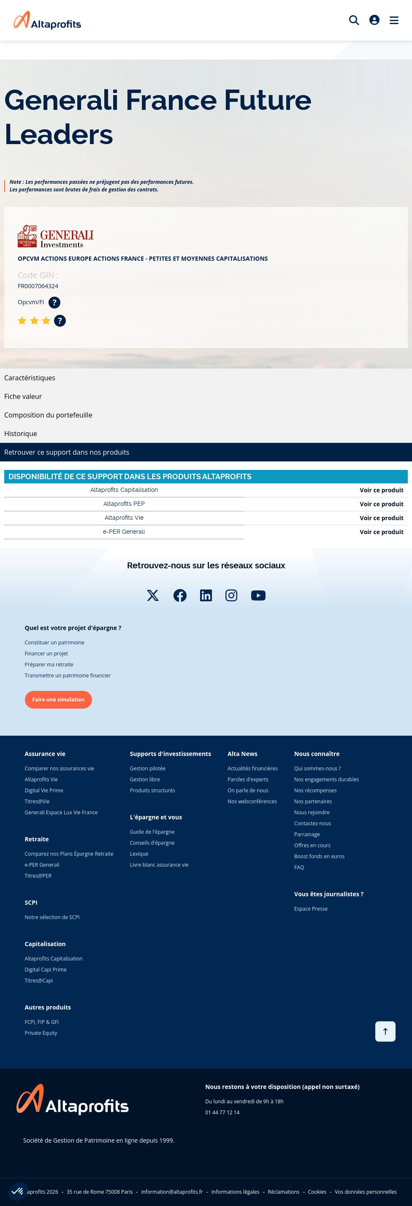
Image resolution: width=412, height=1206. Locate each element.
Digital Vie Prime (44, 790)
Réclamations (284, 1191)
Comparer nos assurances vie (59, 768)
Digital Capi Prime (46, 969)
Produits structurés (152, 790)
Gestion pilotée (148, 768)
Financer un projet (46, 653)
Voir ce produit (382, 490)
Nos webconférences (252, 801)
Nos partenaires (313, 801)
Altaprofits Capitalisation (54, 958)
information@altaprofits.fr (172, 1191)
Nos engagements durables (326, 779)
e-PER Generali (42, 864)
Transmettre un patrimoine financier (68, 675)
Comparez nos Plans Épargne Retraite (69, 853)
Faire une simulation (59, 699)
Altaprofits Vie (41, 779)
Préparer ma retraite (49, 664)
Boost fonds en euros (319, 856)
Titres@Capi (39, 980)
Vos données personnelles (366, 1191)
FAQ (299, 867)
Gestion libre (145, 779)
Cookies (317, 1191)
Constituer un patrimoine (54, 642)
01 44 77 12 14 (222, 1112)
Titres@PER (38, 875)
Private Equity (41, 1033)
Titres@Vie (37, 801)
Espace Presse (311, 908)
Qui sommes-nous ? (317, 768)
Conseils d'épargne (152, 842)
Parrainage (307, 834)
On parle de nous (248, 790)
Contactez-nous (312, 823)
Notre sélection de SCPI (52, 917)
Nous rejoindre (312, 812)
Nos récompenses (315, 790)
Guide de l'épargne (152, 831)
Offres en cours (312, 845)
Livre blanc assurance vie (159, 864)
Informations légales (235, 1191)
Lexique (139, 853)
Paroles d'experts (248, 779)
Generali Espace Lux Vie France (61, 812)
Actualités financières (253, 768)
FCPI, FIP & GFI (42, 1022)
